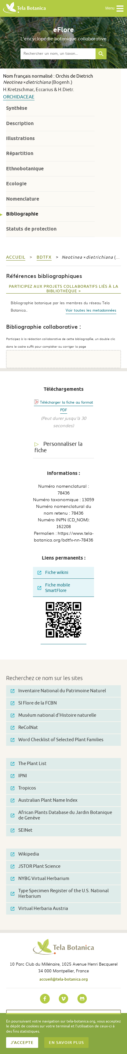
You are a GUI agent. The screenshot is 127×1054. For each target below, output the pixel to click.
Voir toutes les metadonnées (91, 310)
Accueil (15, 257)
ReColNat (24, 727)
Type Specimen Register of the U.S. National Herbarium (60, 893)
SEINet (21, 830)
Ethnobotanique (25, 169)
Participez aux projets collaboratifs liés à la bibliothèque (63, 289)
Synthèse (16, 108)
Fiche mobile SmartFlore (54, 587)
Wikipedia (25, 854)
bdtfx (44, 257)
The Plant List (28, 764)
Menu (114, 9)
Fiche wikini (53, 572)
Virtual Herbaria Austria (39, 909)
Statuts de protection (31, 229)
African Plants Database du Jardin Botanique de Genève (61, 815)
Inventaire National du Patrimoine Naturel (58, 691)
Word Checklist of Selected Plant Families (57, 740)
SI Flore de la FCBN (34, 703)
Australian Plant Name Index (44, 800)
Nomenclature (22, 199)
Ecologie (16, 184)
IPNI (19, 776)
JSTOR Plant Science (35, 866)
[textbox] (58, 53)
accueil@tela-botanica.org (63, 979)
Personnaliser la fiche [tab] (58, 447)
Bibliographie (22, 214)
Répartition (19, 153)
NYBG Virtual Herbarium (40, 879)
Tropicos (23, 788)
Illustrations (20, 138)
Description (20, 123)
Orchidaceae (18, 97)
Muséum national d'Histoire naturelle (53, 715)
